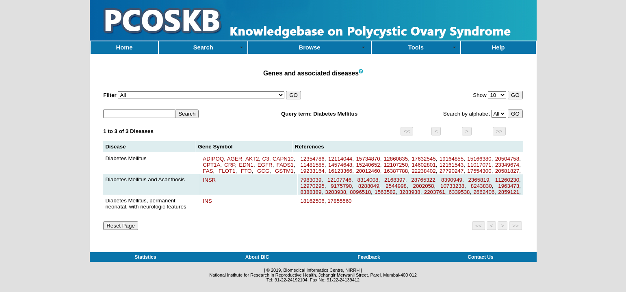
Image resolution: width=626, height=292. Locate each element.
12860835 (396, 159)
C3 (265, 159)
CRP (229, 165)
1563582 (385, 192)
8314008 (368, 180)
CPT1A (211, 165)
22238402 (423, 171)
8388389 (310, 192)
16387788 (396, 171)
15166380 (479, 159)
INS (207, 201)
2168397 (394, 180)
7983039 (310, 180)
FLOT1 (227, 171)
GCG (263, 171)
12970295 (312, 186)
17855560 (339, 201)
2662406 (483, 192)
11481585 (312, 165)
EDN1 (246, 165)
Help (498, 47)
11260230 (507, 180)
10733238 (452, 186)
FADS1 (285, 165)
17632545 (423, 159)
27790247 (452, 171)
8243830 (481, 186)
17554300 (479, 171)
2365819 (478, 180)
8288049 (368, 186)
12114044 (340, 159)
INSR (209, 180)
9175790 (341, 186)
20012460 (368, 171)
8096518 (360, 192)
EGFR (265, 165)
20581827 (507, 171)
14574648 (340, 165)
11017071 (479, 165)
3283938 (335, 192)
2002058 (423, 186)
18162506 (312, 201)
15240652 (368, 165)
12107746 (339, 180)
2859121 (508, 192)
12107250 (396, 165)
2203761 (434, 192)
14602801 (423, 165)
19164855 (452, 159)
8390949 (451, 180)
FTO (246, 171)
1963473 (508, 186)
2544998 (396, 186)
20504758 (507, 159)
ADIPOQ (213, 159)
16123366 (340, 171)
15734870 (368, 159)
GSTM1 (284, 171)
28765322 (423, 180)
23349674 (507, 165)
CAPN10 (283, 159)
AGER (235, 159)
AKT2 (252, 159)
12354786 (312, 159)
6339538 (459, 192)
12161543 (452, 165)
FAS (208, 171)
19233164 (312, 171)
